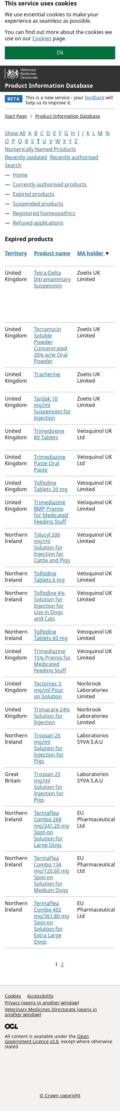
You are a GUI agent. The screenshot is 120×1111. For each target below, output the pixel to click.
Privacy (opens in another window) (42, 1003)
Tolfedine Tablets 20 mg (51, 486)
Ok (60, 52)
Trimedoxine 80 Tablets (49, 434)
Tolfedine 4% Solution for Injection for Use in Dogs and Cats (49, 605)
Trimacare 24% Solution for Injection (52, 716)
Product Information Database (49, 85)
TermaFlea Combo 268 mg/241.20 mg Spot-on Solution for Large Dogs (51, 828)
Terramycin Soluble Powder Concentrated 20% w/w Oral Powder (51, 345)
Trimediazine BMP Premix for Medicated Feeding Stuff (51, 512)
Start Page (16, 116)
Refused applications (38, 223)
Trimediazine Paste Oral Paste (49, 463)
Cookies (42, 38)
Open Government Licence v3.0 (47, 1038)
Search (13, 165)
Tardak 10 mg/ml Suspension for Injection (52, 408)
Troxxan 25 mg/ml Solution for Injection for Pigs (49, 748)
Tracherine (47, 374)
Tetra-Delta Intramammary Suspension (52, 279)
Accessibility (40, 996)
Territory (16, 253)
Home (20, 175)
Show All (15, 133)
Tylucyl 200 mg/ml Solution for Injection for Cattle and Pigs (52, 547)
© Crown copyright (60, 1095)
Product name (52, 253)
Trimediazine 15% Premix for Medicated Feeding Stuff (52, 661)
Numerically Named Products (40, 149)
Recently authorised (74, 157)
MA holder (91, 253)
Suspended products (38, 203)
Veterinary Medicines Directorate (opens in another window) (51, 1012)
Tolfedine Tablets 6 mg (49, 576)
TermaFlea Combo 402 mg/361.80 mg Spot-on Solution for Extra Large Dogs (51, 922)
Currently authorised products (50, 184)
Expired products (33, 194)
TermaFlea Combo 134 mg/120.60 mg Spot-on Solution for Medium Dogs (51, 874)
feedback (94, 97)
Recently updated (26, 157)
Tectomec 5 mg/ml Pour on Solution (48, 690)
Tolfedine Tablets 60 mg (51, 635)
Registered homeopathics (44, 213)
